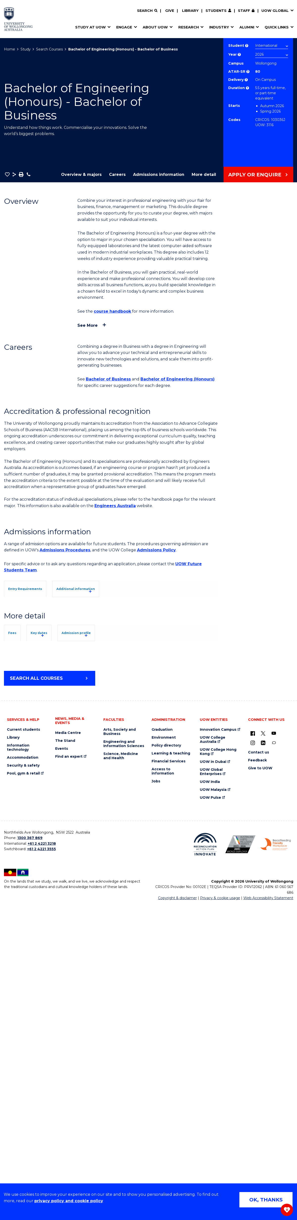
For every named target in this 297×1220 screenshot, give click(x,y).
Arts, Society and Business (119, 1047)
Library (190, 10)
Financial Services (168, 1076)
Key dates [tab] (62, 820)
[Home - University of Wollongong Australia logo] (18, 19)
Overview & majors (81, 174)
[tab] (36, 588)
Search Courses (49, 49)
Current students (23, 1045)
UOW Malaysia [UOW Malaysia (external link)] (213, 1105)
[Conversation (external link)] (273, 1057)
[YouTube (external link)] (273, 1048)
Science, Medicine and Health (120, 1071)
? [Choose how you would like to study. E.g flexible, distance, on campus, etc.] (246, 79)
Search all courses (36, 993)
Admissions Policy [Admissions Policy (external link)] (156, 550)
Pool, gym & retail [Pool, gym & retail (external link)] (23, 1088)
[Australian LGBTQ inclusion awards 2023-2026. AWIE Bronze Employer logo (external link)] (240, 1159)
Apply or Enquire (254, 175)
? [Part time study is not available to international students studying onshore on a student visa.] (247, 88)
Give (169, 10)
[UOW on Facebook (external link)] (252, 1048)
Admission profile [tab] (119, 820)
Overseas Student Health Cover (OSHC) (51, 939)
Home (9, 49)
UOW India (210, 1097)
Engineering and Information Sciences (123, 1059)
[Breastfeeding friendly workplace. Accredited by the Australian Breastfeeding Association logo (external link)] (275, 1159)
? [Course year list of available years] (239, 54)
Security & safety (23, 1081)
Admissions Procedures (65, 550)
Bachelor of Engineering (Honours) (177, 379)
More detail (204, 174)
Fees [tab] (19, 820)
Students (216, 10)
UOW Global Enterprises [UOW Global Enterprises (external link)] (211, 1087)
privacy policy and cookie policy (68, 1200)
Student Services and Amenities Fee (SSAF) (55, 945)
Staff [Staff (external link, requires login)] (244, 10)
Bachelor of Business (108, 379)
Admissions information (158, 174)
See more (87, 325)
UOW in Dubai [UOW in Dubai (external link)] (213, 1077)
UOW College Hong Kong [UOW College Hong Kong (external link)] (218, 1067)
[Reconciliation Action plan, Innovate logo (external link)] (205, 1159)
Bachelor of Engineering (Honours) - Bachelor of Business (123, 49)
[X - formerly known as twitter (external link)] (263, 1048)
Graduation (162, 1045)
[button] (7, 174)
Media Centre (68, 1048)
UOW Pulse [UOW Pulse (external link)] (210, 1113)
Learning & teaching (171, 1068)
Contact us (258, 1067)
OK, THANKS (266, 1200)
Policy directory (166, 1060)
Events (61, 1064)
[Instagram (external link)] (252, 1057)
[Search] (147, 10)
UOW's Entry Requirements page (139, 639)
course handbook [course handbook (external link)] (112, 311)
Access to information (163, 1086)
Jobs (156, 1096)
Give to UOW (260, 1083)
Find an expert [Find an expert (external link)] (69, 1072)
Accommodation (22, 1073)
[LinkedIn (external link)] (263, 1057)
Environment (164, 1053)
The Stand (65, 1056)
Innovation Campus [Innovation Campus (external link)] (218, 1045)
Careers (117, 174)
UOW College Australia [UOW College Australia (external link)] (212, 1055)
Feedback (257, 1075)
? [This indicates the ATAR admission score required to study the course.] (248, 71)
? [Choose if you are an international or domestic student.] (247, 45)
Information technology (18, 1062)
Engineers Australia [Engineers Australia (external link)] (115, 505)
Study (26, 49)
